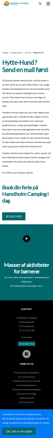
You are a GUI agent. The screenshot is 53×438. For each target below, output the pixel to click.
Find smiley (26, 337)
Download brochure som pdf (26, 381)
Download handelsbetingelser (26, 389)
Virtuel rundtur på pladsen (26, 372)
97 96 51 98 (28, 330)
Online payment (26, 398)
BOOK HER (14, 216)
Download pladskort (26, 385)
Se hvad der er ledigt (26, 393)
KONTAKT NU (26, 343)
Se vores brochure (26, 376)
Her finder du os (26, 402)
